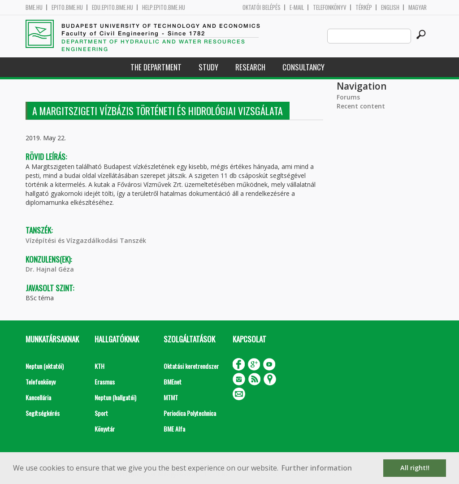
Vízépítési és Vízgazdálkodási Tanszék (86, 240)
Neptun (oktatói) (45, 366)
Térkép (363, 7)
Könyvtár (105, 428)
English (390, 7)
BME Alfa (174, 428)
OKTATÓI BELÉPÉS (261, 7)
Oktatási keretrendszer (191, 366)
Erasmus (105, 381)
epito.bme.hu (67, 7)
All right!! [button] (414, 467)
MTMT (171, 397)
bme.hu (34, 7)
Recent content (361, 106)
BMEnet (173, 381)
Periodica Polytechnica (190, 413)
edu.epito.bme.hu (112, 7)
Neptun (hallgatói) (115, 397)
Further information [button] (316, 468)
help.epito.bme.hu (163, 7)
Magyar (417, 7)
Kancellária (38, 397)
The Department (156, 67)
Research (250, 67)
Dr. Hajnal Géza (50, 269)
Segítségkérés (43, 413)
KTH (99, 366)
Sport (101, 413)
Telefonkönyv (329, 7)
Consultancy (303, 67)
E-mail (297, 7)
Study (208, 67)
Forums (348, 97)
